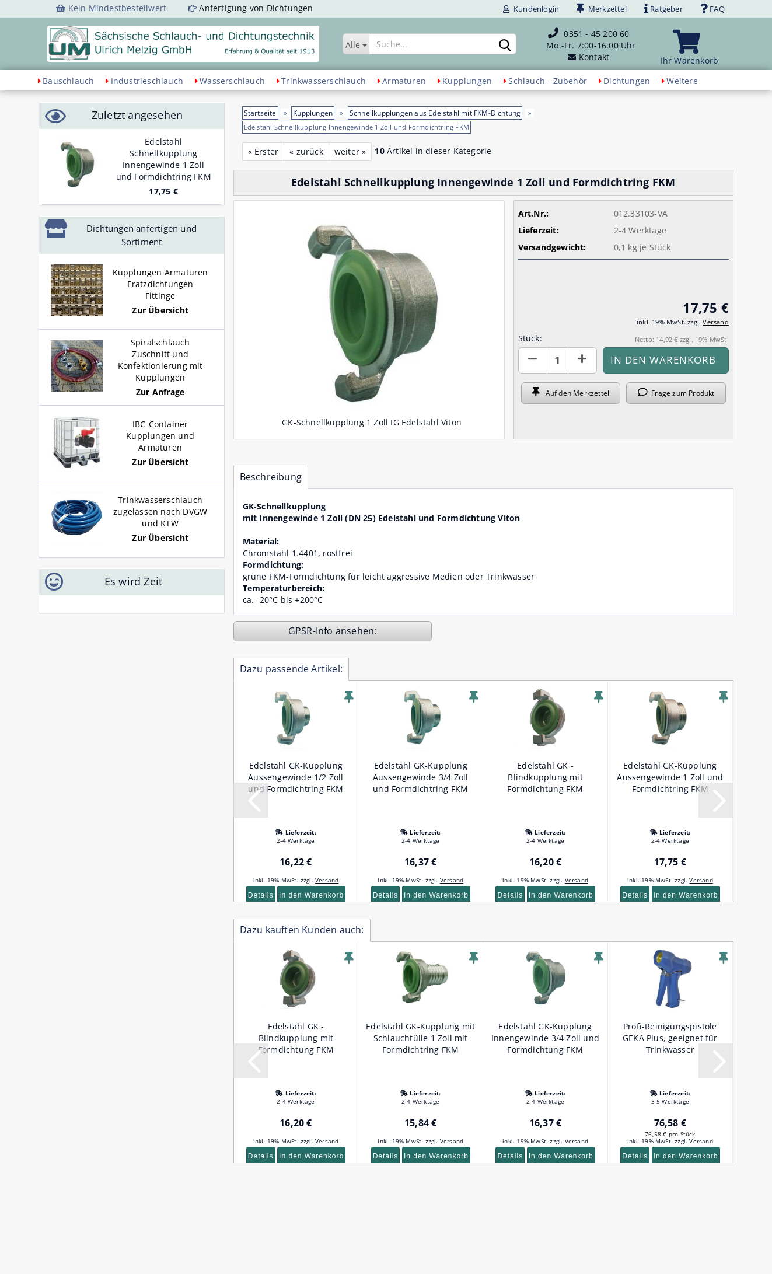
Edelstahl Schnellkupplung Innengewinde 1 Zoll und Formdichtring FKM (163, 159)
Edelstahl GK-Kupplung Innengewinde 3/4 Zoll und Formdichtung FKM (545, 1038)
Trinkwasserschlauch (323, 80)
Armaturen (404, 80)
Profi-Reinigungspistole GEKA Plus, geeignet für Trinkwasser (670, 1038)
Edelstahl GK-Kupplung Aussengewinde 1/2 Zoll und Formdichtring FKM (295, 777)
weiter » (350, 151)
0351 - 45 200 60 (596, 33)
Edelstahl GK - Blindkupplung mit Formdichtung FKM (545, 777)
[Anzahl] (557, 360)
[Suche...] (356, 43)
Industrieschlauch (147, 80)
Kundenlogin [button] (531, 9)
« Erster (263, 151)
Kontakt (594, 56)
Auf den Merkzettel (570, 393)
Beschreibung (271, 476)
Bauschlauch (68, 80)
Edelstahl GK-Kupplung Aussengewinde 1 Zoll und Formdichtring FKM (670, 777)
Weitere (681, 80)
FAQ (712, 9)
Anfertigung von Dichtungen (256, 7)
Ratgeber (663, 9)
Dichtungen (626, 80)
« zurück (306, 151)
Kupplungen (467, 80)
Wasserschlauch (232, 80)
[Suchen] (505, 44)
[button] (532, 360)
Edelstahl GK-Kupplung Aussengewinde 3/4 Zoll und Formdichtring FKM (420, 777)
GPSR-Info (312, 630)
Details (261, 895)
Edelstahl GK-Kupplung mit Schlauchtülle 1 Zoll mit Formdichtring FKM (420, 1038)
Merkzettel (602, 9)
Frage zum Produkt (676, 393)
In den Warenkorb (311, 895)
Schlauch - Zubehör (547, 80)
